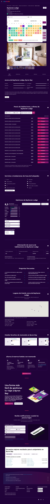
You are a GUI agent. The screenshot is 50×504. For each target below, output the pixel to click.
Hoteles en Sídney (9, 460)
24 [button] (9, 35)
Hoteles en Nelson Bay (30, 464)
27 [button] (16, 35)
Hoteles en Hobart (30, 460)
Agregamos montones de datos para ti (27, 479)
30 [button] (23, 35)
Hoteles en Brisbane (9, 461)
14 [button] (18, 30)
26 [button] (14, 35)
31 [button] (9, 37)
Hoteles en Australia (15, 5)
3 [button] (9, 28)
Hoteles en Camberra (30, 461)
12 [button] (14, 30)
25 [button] (11, 35)
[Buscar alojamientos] (1, 6)
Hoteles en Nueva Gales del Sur (23, 5)
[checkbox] (9, 233)
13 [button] (16, 30)
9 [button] (23, 28)
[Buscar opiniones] (32, 204)
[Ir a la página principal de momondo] (6, 1)
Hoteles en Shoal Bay (9, 464)
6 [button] (16, 28)
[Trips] (1, 13)
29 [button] (21, 35)
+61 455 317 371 (9, 12)
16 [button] (23, 30)
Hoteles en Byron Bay (31, 5)
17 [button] (33, 30)
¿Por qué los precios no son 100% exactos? (27, 480)
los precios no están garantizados (27, 474)
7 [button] (26, 28)
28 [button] (18, 35)
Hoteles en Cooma (9, 465)
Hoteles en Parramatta (30, 465)
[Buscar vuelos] (1, 4)
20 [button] (40, 30)
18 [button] (35, 30)
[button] (2, 1)
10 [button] (9, 30)
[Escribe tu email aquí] (16, 432)
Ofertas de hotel (9, 5)
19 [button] (38, 30)
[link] (26, 374)
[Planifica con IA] (1, 10)
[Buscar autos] (1, 8)
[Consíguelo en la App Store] (40, 491)
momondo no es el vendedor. (27, 477)
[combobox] (16, 426)
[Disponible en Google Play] (40, 489)
